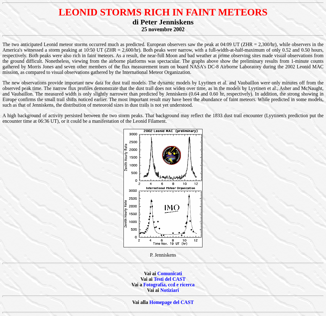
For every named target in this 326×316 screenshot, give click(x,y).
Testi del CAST (170, 279)
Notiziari (169, 290)
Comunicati (169, 273)
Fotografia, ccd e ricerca (168, 284)
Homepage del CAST (171, 302)
